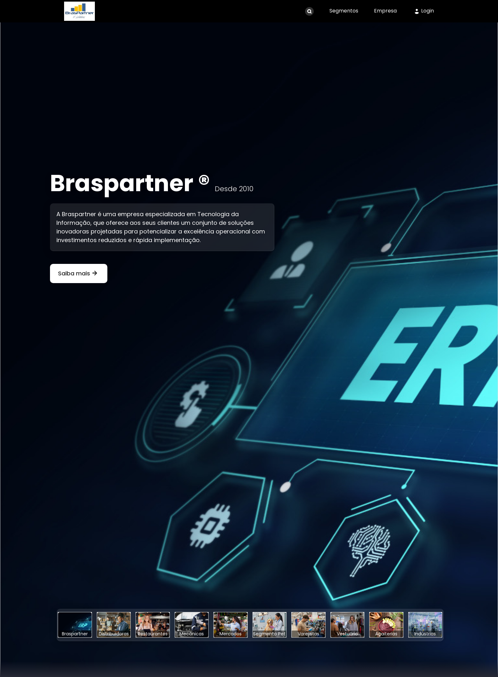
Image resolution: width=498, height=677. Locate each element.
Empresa (385, 10)
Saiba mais (78, 273)
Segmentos (343, 10)
